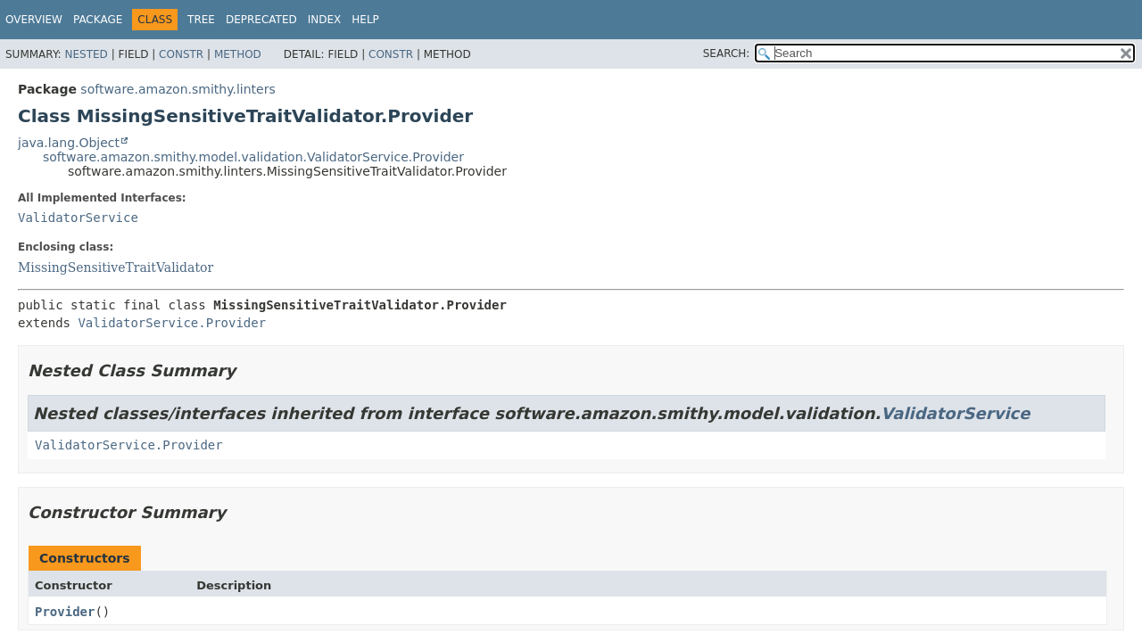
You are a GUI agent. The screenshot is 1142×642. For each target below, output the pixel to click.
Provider (65, 612)
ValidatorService (78, 217)
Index (325, 19)
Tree (201, 19)
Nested (85, 54)
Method (237, 54)
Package (97, 19)
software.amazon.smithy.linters (177, 89)
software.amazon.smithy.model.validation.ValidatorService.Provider (253, 157)
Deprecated (261, 19)
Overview (33, 19)
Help (365, 19)
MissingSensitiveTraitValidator (115, 267)
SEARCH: (726, 53)
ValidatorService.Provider (172, 323)
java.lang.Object (69, 143)
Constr (181, 54)
